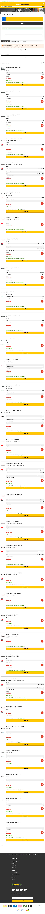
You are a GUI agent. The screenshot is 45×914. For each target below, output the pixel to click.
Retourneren (14, 865)
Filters (11, 58)
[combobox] (24, 28)
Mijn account (14, 867)
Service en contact (15, 872)
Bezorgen (13, 863)
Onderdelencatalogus (5, 41)
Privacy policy (14, 875)
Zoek (22, 23)
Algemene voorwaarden (16, 874)
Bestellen (13, 860)
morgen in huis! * (13, 854)
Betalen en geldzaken (15, 861)
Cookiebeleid (14, 877)
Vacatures (13, 879)
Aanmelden (22, 901)
